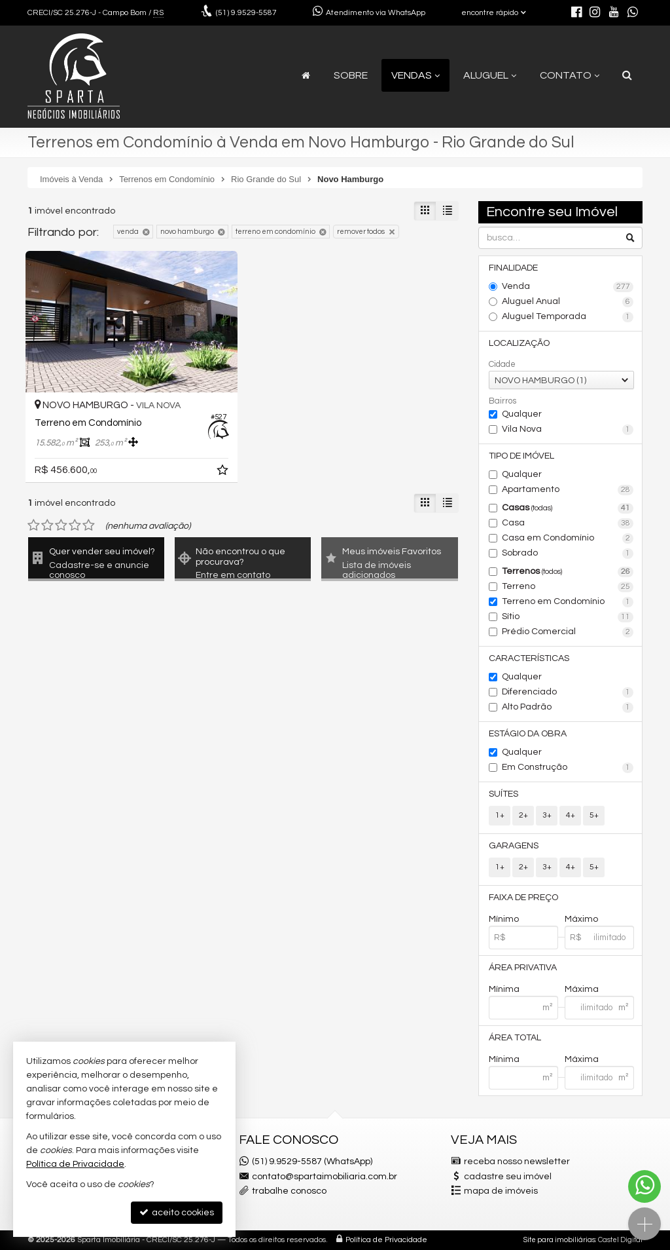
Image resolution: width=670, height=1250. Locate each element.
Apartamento (567, 490)
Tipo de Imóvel (521, 456)
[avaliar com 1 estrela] (33, 525)
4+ (570, 815)
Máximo (581, 919)
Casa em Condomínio (567, 538)
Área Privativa (523, 967)
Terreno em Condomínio (567, 602)
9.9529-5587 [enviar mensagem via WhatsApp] (246, 13)
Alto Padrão (567, 707)
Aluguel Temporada (567, 317)
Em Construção (567, 768)
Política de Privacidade (386, 1240)
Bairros (502, 401)
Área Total (515, 1037)
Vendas (415, 75)
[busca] (627, 75)
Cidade (502, 364)
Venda (567, 287)
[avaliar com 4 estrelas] (75, 525)
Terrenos (567, 572)
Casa (567, 523)
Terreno (567, 587)
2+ (523, 815)
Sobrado (567, 553)
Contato (569, 75)
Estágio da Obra (528, 733)
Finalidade (513, 268)
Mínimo (504, 919)
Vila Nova (567, 430)
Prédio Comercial (567, 632)
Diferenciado (567, 692)
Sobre (351, 75)
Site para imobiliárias (559, 1239)
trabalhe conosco (289, 1191)
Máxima (582, 989)
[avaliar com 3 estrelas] (61, 525)
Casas (567, 508)
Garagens (513, 845)
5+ (594, 815)
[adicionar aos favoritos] (223, 472)
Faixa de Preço (523, 897)
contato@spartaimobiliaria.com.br (324, 1176)
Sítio (567, 617)
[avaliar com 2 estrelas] (47, 525)
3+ (547, 815)
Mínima (504, 989)
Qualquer (522, 414)
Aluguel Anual (567, 302)
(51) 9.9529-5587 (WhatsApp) (312, 1161)
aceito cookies (176, 1212)
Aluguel (489, 75)
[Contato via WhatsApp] (644, 1186)
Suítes (503, 794)
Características (529, 658)
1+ (499, 815)
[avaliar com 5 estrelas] (88, 525)
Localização (519, 343)
